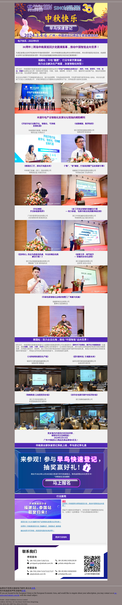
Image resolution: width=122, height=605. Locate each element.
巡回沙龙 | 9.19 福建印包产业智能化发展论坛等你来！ (41, 522)
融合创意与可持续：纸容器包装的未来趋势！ (37, 531)
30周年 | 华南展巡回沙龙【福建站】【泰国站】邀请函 (41, 526)
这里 (33, 588)
